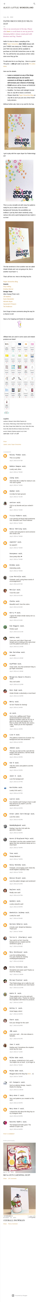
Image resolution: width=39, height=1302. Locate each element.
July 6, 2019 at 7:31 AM (16, 497)
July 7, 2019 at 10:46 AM (16, 961)
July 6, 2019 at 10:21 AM (16, 631)
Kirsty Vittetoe (16, 967)
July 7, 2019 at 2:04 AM (16, 918)
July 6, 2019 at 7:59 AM (16, 571)
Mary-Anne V (14, 1095)
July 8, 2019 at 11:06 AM (16, 1089)
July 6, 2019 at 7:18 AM (16, 485)
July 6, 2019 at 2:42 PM (16, 742)
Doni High (13, 690)
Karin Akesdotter (8, 299)
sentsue (13, 502)
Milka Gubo (14, 1057)
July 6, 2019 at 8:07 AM (16, 584)
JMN (11, 1031)
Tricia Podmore (16, 516)
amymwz (12, 491)
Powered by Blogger (19, 1295)
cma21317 (13, 542)
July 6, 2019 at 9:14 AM (16, 620)
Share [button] (5, 441)
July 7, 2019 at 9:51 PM (16, 1038)
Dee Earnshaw (15, 652)
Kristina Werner (8, 289)
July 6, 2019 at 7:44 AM (16, 510)
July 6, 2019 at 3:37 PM (16, 793)
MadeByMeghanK (15, 825)
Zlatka (12, 601)
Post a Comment (9, 1134)
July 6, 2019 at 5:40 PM (16, 833)
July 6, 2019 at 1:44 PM (16, 707)
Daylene (13, 889)
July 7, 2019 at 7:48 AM (16, 931)
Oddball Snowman (14, 1220)
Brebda (12, 565)
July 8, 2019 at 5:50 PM (16, 1103)
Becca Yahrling (16, 529)
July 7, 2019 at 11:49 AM (16, 974)
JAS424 (12, 748)
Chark (12, 1020)
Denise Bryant (15, 878)
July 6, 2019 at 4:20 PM (16, 808)
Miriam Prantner (16, 980)
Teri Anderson (7, 306)
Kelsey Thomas (15, 455)
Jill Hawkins (7, 296)
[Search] (34, 3)
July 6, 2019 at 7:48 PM (16, 859)
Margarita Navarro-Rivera (20, 677)
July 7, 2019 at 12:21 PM (16, 987)
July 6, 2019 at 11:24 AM (16, 646)
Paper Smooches (12, 44)
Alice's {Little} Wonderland (18, 7)
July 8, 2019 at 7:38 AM (16, 1065)
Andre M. (13, 993)
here (8, 31)
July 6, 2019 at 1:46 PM (16, 729)
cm (10, 713)
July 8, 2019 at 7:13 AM (16, 1052)
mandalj (13, 901)
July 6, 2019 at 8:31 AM (16, 595)
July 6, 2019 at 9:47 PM (16, 895)
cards (9, 444)
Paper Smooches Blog (26, 95)
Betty (12, 702)
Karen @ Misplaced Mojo (19, 838)
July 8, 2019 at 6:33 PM (16, 1116)
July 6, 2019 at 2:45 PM (16, 757)
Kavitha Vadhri (16, 1122)
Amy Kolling (7, 286)
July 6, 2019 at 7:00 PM (16, 847)
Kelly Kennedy (15, 865)
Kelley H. (13, 1008)
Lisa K (12, 735)
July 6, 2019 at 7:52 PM (16, 872)
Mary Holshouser (16, 952)
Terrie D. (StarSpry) (18, 937)
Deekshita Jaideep (17, 912)
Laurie (12, 799)
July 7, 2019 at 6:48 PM (16, 1014)
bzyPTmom (13, 664)
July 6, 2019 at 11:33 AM (16, 658)
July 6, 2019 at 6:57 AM (16, 460)
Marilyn (13, 590)
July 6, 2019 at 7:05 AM (16, 472)
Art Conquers (15, 1082)
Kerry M (13, 613)
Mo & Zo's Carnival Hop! (16, 1175)
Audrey (12, 637)
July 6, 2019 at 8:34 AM (16, 607)
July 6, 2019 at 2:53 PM (16, 770)
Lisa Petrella (15, 576)
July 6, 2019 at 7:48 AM (16, 523)
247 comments (12, 1178)
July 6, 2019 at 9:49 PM (16, 907)
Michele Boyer (8, 301)
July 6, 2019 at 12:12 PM (16, 684)
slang (12, 478)
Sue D (12, 763)
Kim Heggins (14, 626)
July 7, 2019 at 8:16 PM (16, 1025)
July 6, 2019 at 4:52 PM (16, 819)
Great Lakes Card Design (20, 814)
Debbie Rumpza (15, 466)
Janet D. (13, 776)
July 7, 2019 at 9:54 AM (16, 946)
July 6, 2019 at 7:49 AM (16, 548)
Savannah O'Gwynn (9, 304)
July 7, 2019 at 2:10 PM (16, 1002)
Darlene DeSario (16, 924)
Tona (11, 853)
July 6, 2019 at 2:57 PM (16, 781)
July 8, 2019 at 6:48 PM (16, 1129)
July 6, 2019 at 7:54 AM (16, 559)
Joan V (12, 1044)
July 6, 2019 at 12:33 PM (16, 696)
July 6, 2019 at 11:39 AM (16, 671)
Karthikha (13, 787)
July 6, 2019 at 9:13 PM (16, 884)
